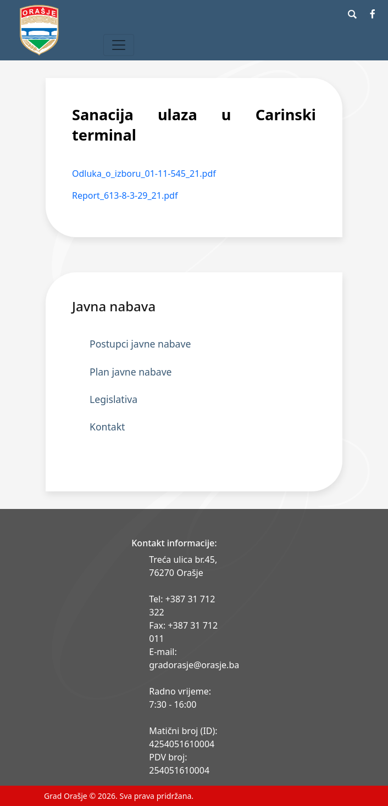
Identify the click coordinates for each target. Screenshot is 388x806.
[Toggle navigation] (118, 45)
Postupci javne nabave (140, 343)
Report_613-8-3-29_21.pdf (125, 195)
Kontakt (107, 426)
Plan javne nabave (131, 371)
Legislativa (113, 399)
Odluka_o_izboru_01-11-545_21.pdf (144, 173)
